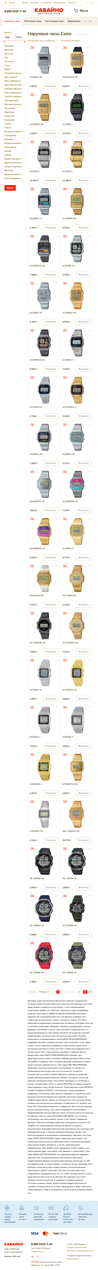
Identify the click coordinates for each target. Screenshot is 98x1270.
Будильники (74, 21)
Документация (59, 3)
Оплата (25, 3)
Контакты (72, 3)
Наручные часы (12, 21)
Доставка (34, 3)
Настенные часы (33, 21)
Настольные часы (54, 21)
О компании (46, 3)
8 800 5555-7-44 (15, 11)
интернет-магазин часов (77, 1247)
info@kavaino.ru (37, 1252)
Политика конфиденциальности (80, 1251)
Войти (92, 2)
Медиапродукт (73, 1259)
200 (90, 992)
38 (79, 992)
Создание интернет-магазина (79, 1256)
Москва (12, 3)
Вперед (43, 992)
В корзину (51, 86)
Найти (87, 2)
